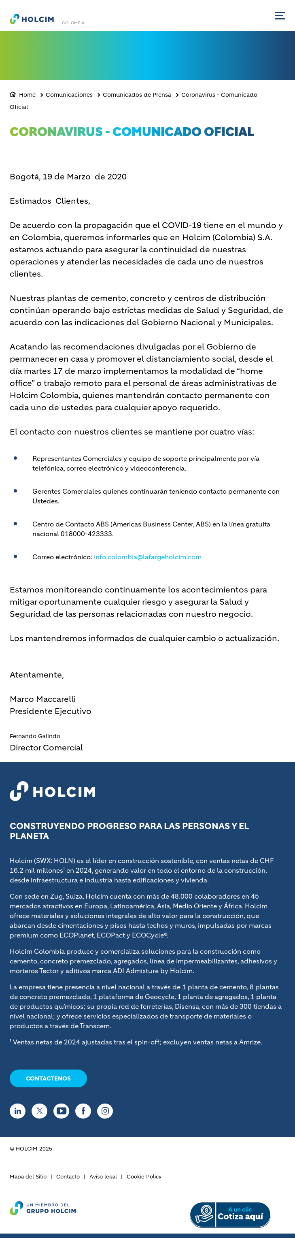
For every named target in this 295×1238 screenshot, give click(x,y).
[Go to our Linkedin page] (20, 1111)
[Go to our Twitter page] (41, 1111)
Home (27, 94)
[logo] (32, 19)
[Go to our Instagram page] (107, 1111)
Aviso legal (103, 1176)
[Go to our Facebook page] (85, 1111)
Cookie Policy (144, 1176)
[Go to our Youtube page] (63, 1111)
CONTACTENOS (48, 1078)
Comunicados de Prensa (137, 94)
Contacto (68, 1176)
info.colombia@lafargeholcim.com (148, 557)
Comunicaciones (69, 94)
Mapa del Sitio (28, 1176)
